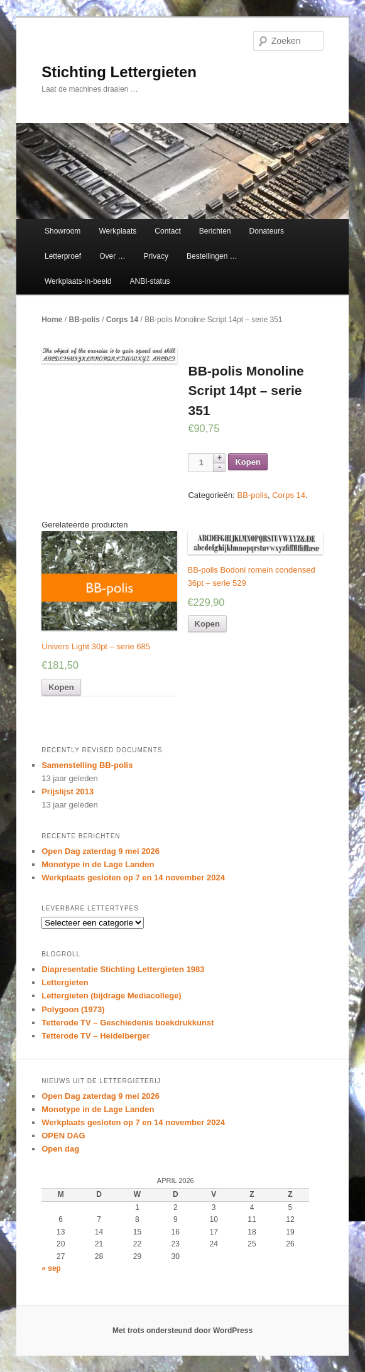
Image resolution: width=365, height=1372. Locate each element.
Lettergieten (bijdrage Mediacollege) (111, 995)
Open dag (60, 1148)
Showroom (62, 231)
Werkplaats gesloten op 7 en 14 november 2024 (133, 877)
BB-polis (84, 319)
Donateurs (266, 231)
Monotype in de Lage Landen (97, 864)
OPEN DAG (63, 1135)
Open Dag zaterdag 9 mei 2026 (100, 851)
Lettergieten (64, 982)
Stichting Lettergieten (119, 71)
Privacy (156, 256)
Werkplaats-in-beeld (78, 281)
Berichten (215, 231)
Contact (167, 231)
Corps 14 (122, 319)
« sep (51, 1268)
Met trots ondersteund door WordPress (182, 1330)
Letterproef (63, 256)
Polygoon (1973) (72, 1009)
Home (51, 319)
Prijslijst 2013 (67, 791)
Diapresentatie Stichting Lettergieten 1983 (122, 969)
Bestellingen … (212, 256)
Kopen (247, 462)
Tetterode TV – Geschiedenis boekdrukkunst (127, 1022)
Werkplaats (117, 231)
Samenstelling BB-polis (87, 765)
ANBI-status (150, 281)
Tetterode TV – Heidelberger (95, 1035)
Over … (112, 256)
